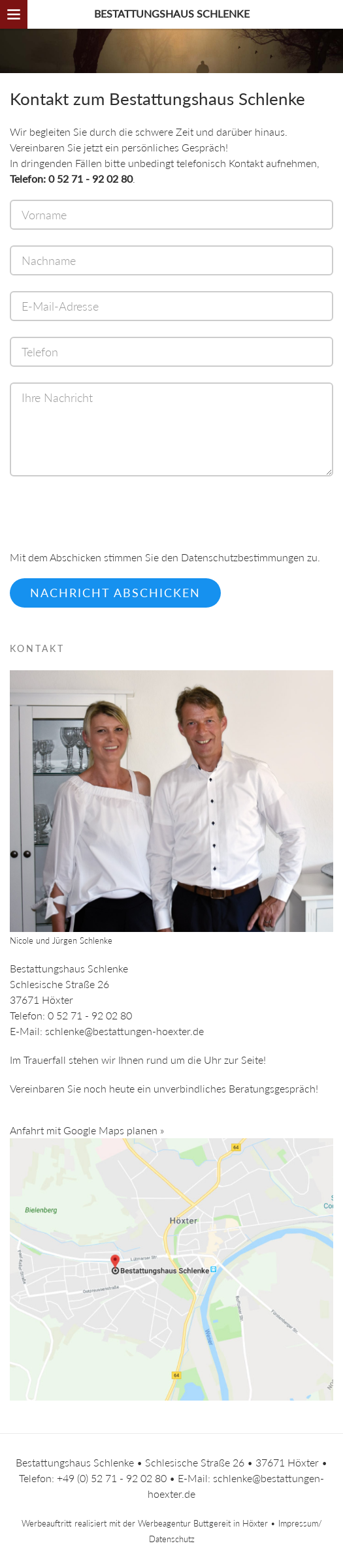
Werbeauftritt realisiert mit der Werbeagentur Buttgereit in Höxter (145, 1523)
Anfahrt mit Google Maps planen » (87, 1130)
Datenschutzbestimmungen (242, 557)
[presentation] (109, 521)
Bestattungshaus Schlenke (172, 13)
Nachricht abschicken (115, 592)
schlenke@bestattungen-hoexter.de (124, 1031)
